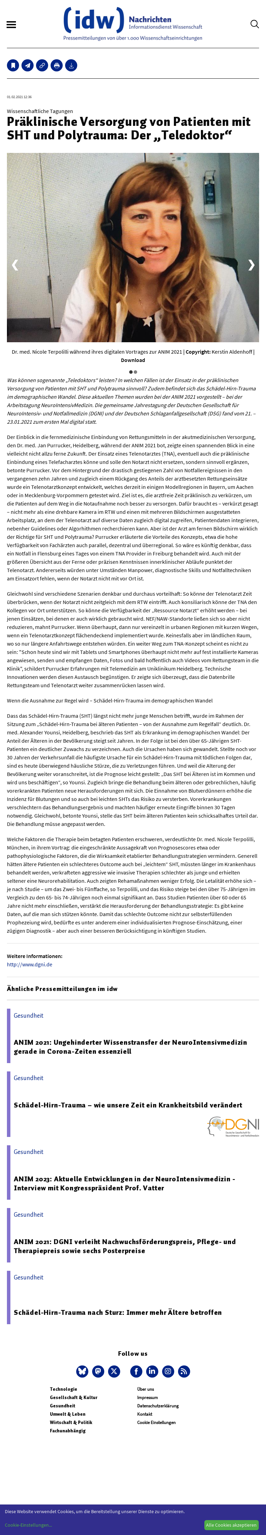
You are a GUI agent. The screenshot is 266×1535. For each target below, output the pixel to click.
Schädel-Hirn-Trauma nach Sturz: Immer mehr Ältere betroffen (118, 1312)
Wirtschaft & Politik (71, 1422)
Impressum (147, 1397)
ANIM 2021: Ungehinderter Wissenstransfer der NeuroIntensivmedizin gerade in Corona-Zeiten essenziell (130, 1047)
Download (133, 359)
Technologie (63, 1389)
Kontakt (144, 1414)
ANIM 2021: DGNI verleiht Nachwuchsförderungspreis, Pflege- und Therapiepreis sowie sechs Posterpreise (125, 1246)
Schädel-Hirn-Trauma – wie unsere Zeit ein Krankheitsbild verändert (128, 1105)
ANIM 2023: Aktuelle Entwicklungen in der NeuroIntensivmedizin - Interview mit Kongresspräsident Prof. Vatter (124, 1183)
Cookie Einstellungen (156, 1422)
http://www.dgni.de (29, 964)
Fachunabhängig (68, 1431)
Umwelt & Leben (68, 1414)
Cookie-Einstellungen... (28, 1525)
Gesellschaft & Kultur (73, 1397)
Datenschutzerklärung (158, 1406)
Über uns (145, 1389)
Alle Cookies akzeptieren (231, 1525)
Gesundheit (62, 1406)
